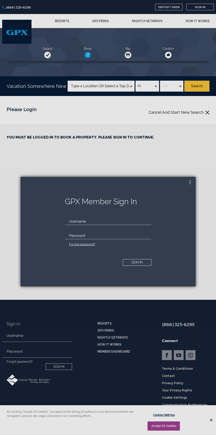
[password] (108, 235)
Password (77, 235)
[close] (190, 182)
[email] (108, 221)
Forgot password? (82, 244)
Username (77, 221)
